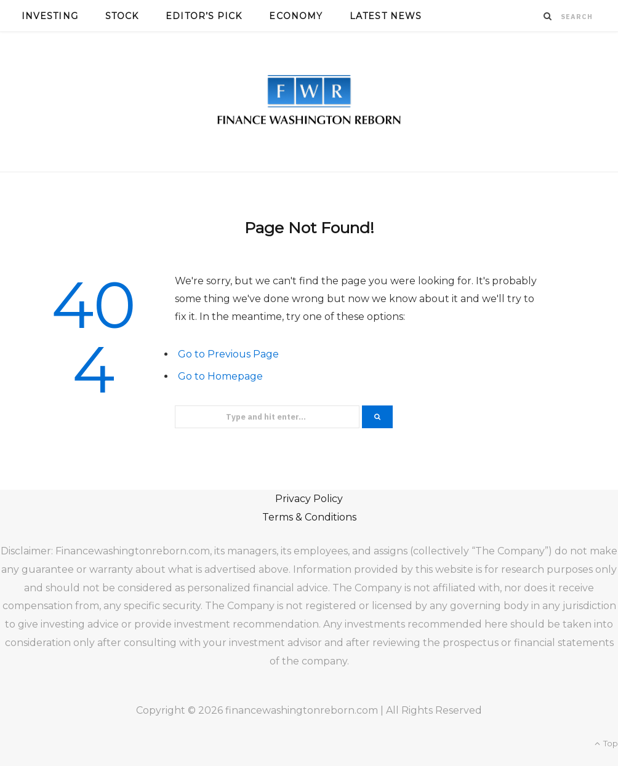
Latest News (386, 16)
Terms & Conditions (309, 517)
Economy (296, 16)
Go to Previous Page (228, 354)
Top (606, 743)
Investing (50, 16)
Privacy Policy (309, 499)
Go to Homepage (220, 376)
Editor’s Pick (204, 16)
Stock (121, 16)
